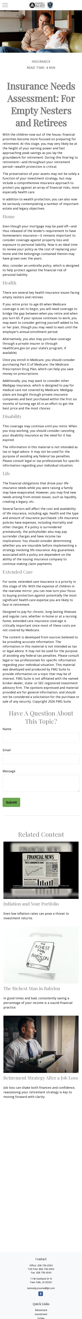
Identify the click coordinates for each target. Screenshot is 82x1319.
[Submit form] (11, 802)
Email (7, 750)
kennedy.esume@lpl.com (41, 1288)
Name (7, 729)
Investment (41, 1314)
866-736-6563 (46, 1269)
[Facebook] (40, 1293)
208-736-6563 (45, 1265)
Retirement (41, 1310)
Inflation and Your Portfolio (31, 904)
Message (9, 771)
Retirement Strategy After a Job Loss (40, 1078)
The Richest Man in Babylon (31, 988)
